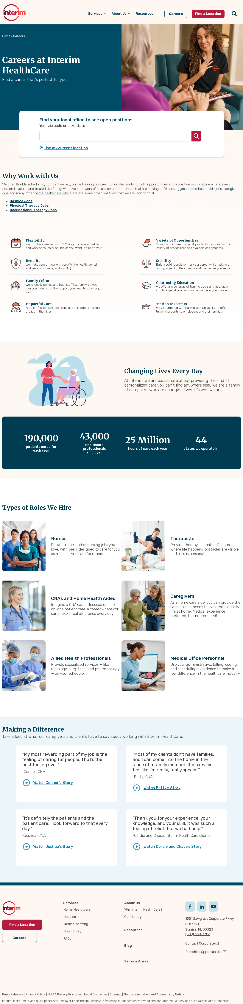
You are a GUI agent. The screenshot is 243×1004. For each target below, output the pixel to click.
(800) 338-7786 (197, 934)
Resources (133, 930)
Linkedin (201, 906)
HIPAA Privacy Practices (65, 994)
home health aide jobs (205, 189)
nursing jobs (177, 189)
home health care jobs (52, 193)
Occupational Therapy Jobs (33, 210)
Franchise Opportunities (203, 952)
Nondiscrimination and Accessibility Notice (154, 994)
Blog (128, 946)
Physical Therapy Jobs (29, 206)
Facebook (190, 906)
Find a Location (22, 925)
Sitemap (115, 994)
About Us (132, 903)
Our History (133, 917)
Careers (20, 937)
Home (6, 36)
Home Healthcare (76, 909)
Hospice (69, 917)
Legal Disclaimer (95, 994)
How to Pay (72, 931)
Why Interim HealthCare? (143, 909)
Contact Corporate (200, 943)
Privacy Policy (35, 994)
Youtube (213, 906)
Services (70, 903)
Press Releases (12, 994)
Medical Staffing (75, 924)
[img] (14, 12)
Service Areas (136, 961)
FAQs (67, 939)
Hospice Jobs (21, 201)
